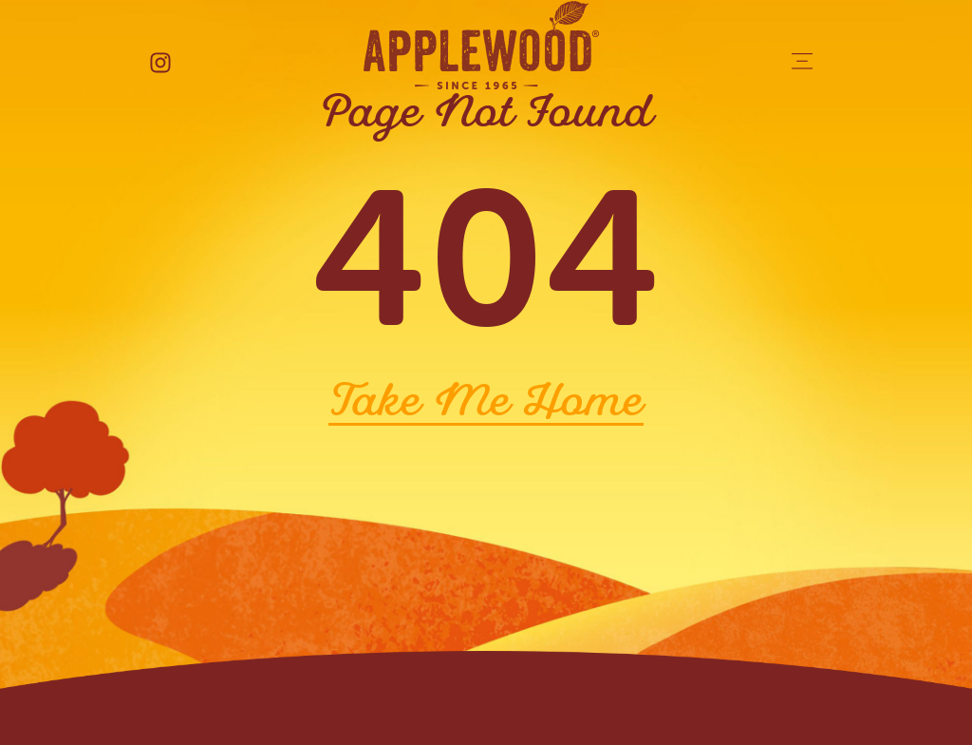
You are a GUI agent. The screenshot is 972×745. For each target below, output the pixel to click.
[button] (801, 63)
